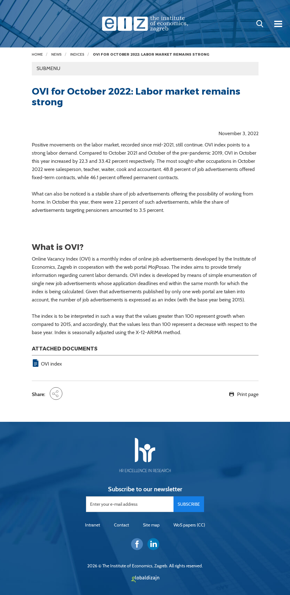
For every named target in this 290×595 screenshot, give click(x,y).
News (56, 54)
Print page (248, 394)
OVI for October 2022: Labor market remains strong (151, 54)
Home (37, 54)
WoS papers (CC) (189, 525)
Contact (121, 525)
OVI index (51, 364)
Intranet (92, 525)
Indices (77, 54)
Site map (151, 525)
